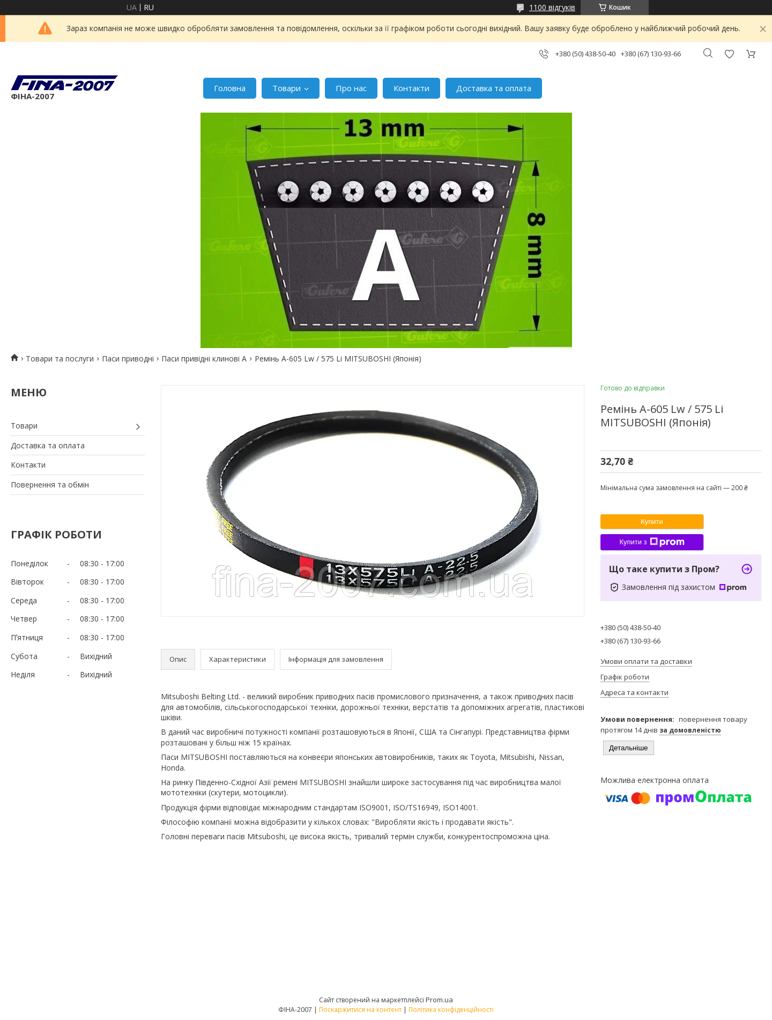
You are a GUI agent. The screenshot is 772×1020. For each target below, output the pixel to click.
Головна (230, 88)
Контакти (411, 88)
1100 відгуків (552, 7)
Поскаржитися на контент (360, 1009)
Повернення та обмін (50, 484)
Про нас (351, 88)
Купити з (651, 542)
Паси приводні (128, 358)
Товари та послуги (60, 358)
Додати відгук (729, 53)
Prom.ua (439, 999)
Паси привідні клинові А (204, 358)
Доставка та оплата (493, 88)
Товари (286, 88)
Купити (652, 522)
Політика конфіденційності (451, 1009)
